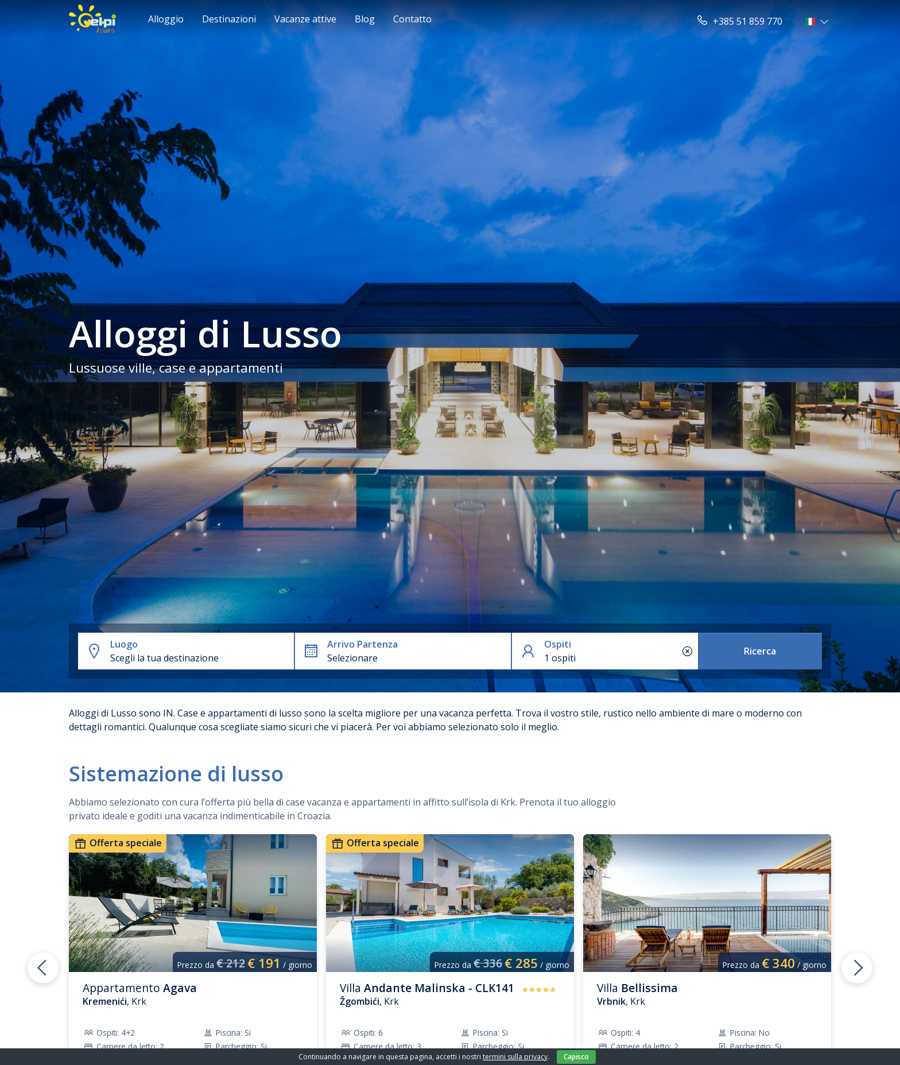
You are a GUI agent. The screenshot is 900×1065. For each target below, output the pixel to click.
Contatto (412, 19)
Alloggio (166, 19)
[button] (818, 21)
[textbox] (199, 658)
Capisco (576, 1057)
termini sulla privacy (515, 1057)
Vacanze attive (305, 19)
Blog (365, 19)
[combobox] (199, 658)
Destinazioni (229, 19)
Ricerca (760, 651)
